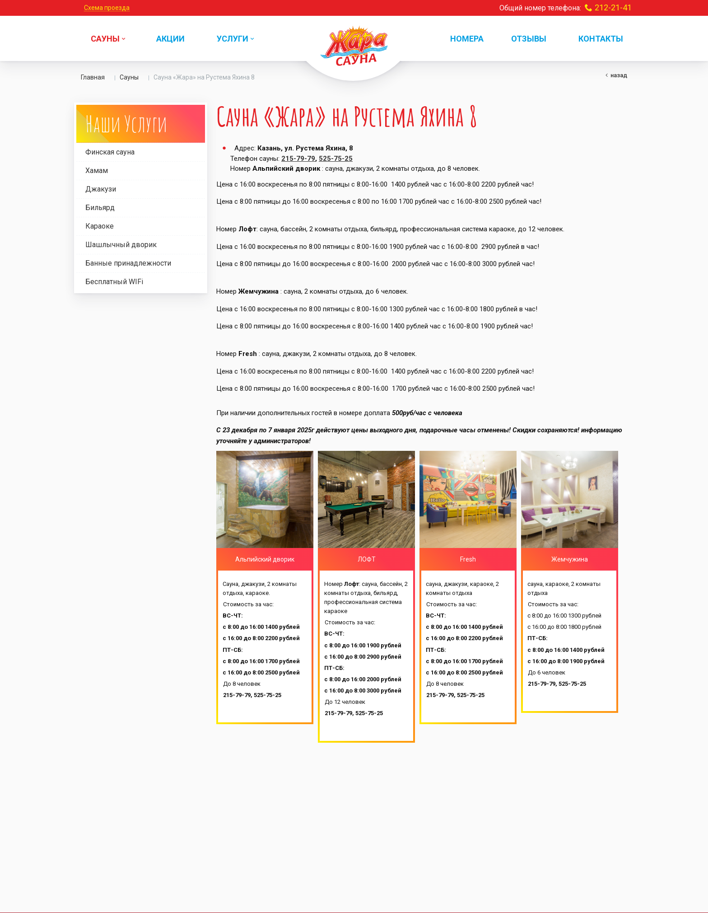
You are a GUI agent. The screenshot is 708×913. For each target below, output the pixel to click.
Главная (93, 77)
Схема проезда (107, 8)
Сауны (129, 77)
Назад (618, 75)
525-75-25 (336, 159)
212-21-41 (613, 7)
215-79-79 (298, 159)
